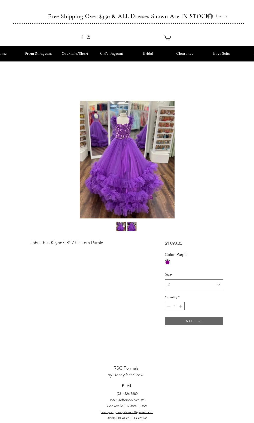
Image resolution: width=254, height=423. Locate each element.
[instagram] (88, 37)
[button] (167, 37)
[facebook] (82, 37)
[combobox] (194, 284)
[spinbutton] (174, 306)
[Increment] (181, 306)
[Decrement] (168, 306)
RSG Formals (126, 368)
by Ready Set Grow (126, 374)
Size (168, 274)
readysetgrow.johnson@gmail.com (127, 412)
